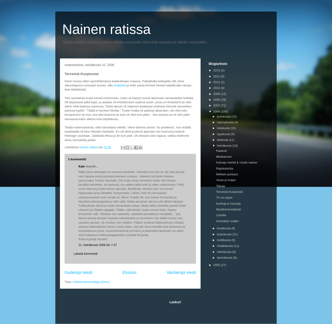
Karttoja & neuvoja (228, 203)
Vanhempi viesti (181, 272)
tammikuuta (225, 257)
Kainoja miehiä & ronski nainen (236, 162)
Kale (81, 166)
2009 (217, 94)
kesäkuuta (224, 228)
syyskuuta (224, 134)
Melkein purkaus (227, 174)
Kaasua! (221, 150)
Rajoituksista (224, 168)
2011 (217, 82)
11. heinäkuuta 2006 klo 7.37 (97, 245)
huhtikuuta (224, 240)
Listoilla (221, 215)
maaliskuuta (225, 246)
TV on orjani (224, 197)
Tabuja (220, 186)
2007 (217, 105)
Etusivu (129, 272)
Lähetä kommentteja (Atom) (91, 282)
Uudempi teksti (78, 272)
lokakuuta (224, 128)
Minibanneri (223, 156)
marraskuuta (225, 122)
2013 (217, 70)
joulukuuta (224, 116)
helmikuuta (224, 252)
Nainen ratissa (106, 29)
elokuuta (223, 140)
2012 (217, 76)
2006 (217, 111)
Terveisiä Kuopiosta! (229, 192)
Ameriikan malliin (227, 221)
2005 (217, 265)
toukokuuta (224, 234)
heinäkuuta (224, 145)
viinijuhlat (119, 85)
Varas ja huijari (226, 180)
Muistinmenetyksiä (228, 209)
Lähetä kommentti (86, 253)
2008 (217, 99)
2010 (217, 88)
